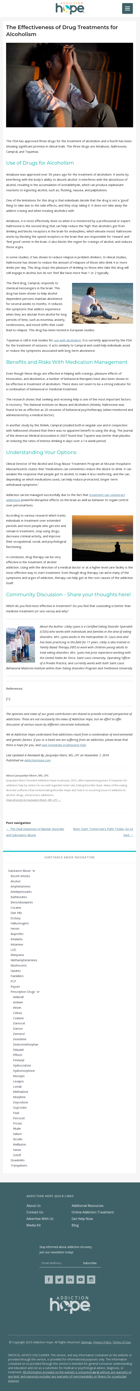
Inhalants (17, 939)
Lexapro (18, 1081)
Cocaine (16, 907)
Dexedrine (19, 1039)
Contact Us (34, 1212)
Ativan (17, 1007)
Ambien (18, 1002)
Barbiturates (19, 897)
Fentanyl (18, 1060)
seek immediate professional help (64, 745)
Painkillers (17, 976)
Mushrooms (19, 965)
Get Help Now (82, 1218)
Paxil (16, 1113)
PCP (13, 981)
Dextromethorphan (25, 1044)
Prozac (17, 1123)
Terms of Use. (122, 1342)
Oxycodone (20, 1102)
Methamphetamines (24, 960)
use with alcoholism (67, 340)
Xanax (17, 1150)
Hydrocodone (22, 1065)
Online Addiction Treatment (93, 1212)
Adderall (18, 997)
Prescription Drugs (23, 992)
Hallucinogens (20, 923)
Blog (75, 1225)
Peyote (15, 987)
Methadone (20, 1092)
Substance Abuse (19, 871)
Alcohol (15, 881)
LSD (13, 950)
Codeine (18, 1018)
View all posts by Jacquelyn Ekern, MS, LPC (33, 800)
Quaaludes (18, 1160)
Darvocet (19, 1023)
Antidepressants (21, 892)
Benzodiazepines (22, 902)
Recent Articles (20, 876)
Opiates (16, 971)
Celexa (17, 1013)
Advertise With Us (40, 1218)
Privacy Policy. (102, 1342)
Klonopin (19, 1076)
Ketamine (17, 944)
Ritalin (17, 1128)
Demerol (19, 1034)
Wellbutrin (19, 1144)
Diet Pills (16, 913)
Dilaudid (18, 1050)
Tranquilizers (19, 1165)
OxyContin (20, 1108)
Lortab (17, 1087)
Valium (17, 1134)
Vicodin (17, 1139)
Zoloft (17, 1155)
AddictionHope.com (37, 760)
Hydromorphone (24, 1071)
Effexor (17, 1055)
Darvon (18, 1028)
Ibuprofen (17, 934)
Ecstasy (16, 918)
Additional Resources (88, 1205)
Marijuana (17, 955)
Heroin (15, 928)
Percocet (19, 1118)
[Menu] (127, 8)
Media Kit (33, 1225)
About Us (33, 1205)
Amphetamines (21, 886)
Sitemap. (86, 1342)
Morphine (19, 1097)
